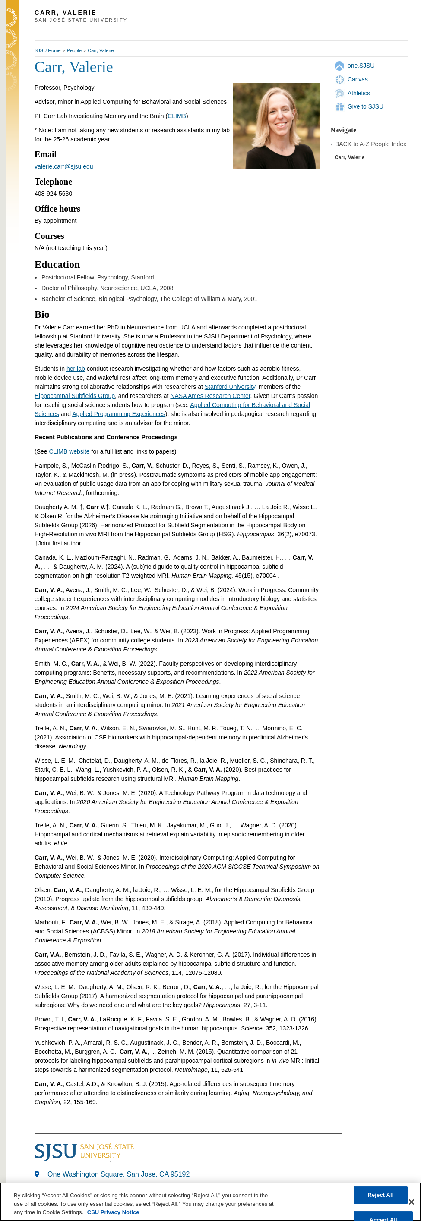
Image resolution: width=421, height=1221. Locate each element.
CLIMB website (69, 451)
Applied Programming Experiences (118, 413)
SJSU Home (48, 50)
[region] (210, 1202)
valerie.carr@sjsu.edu (64, 166)
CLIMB (177, 116)
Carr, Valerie (101, 50)
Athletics (359, 93)
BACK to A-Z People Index (370, 144)
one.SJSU (361, 65)
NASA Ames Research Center (210, 395)
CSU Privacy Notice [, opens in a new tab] (113, 1212)
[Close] (411, 1202)
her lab (75, 368)
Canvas (358, 79)
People (74, 50)
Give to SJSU (365, 106)
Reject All (380, 1195)
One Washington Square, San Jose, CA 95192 (118, 1174)
